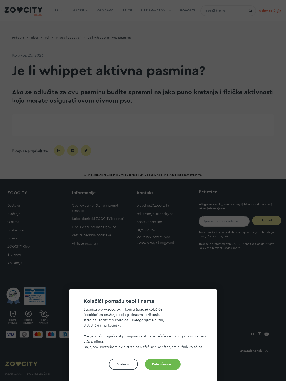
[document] (144, 337)
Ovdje (88, 336)
